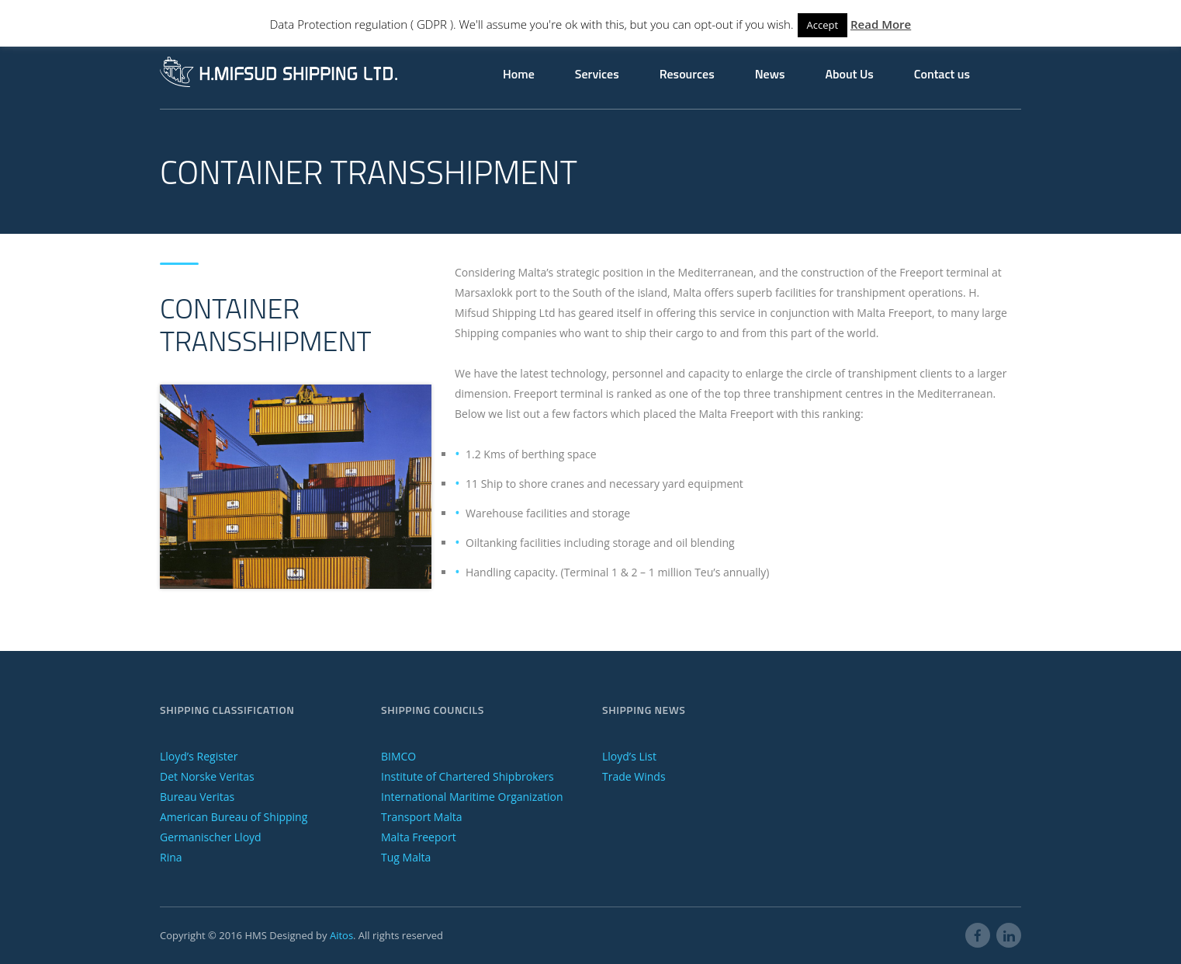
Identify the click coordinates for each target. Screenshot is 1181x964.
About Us (849, 73)
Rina (171, 857)
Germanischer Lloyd (210, 837)
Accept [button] (823, 25)
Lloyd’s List (629, 756)
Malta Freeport (418, 837)
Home (519, 73)
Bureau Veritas (197, 796)
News (770, 73)
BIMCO (398, 756)
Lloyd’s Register (198, 756)
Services (597, 73)
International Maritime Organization (472, 796)
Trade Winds (634, 776)
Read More (880, 24)
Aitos (341, 935)
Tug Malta (406, 857)
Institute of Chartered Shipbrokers (467, 776)
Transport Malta (421, 816)
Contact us (942, 73)
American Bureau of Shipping (233, 816)
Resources (687, 73)
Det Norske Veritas (207, 776)
